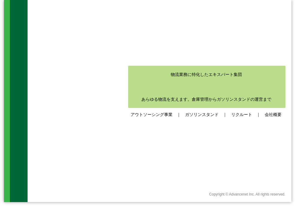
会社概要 (273, 114)
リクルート (241, 114)
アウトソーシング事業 (152, 114)
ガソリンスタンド (202, 114)
